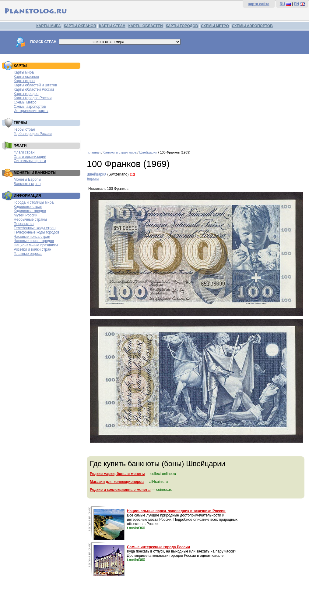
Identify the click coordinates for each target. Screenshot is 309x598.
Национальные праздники (36, 245)
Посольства (24, 224)
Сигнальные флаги (30, 161)
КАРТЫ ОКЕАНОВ (80, 26)
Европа (93, 178)
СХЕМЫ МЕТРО (215, 26)
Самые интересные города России (158, 547)
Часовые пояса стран (32, 236)
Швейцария (148, 152)
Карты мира (24, 72)
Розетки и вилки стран (32, 249)
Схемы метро (25, 102)
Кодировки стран (28, 207)
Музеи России (25, 215)
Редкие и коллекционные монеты (120, 489)
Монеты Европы (27, 179)
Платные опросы (28, 254)
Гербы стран (24, 129)
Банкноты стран (27, 184)
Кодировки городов (30, 211)
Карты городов (26, 94)
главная (94, 152)
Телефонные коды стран (34, 228)
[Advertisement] (196, 100)
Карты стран (24, 81)
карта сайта (258, 4)
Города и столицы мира (34, 202)
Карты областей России (34, 89)
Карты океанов (26, 76)
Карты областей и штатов (35, 85)
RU (282, 4)
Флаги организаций (30, 156)
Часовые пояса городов (34, 241)
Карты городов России (32, 98)
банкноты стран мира (119, 152)
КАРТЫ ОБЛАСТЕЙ (145, 26)
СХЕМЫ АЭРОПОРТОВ (252, 26)
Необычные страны (30, 219)
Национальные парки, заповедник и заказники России (176, 511)
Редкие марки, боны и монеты (117, 474)
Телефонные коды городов (36, 232)
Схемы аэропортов (30, 106)
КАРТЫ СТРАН (112, 26)
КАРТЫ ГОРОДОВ (182, 26)
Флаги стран (24, 152)
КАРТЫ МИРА (48, 26)
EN (296, 4)
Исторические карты (31, 111)
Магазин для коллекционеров (117, 482)
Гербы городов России (33, 134)
